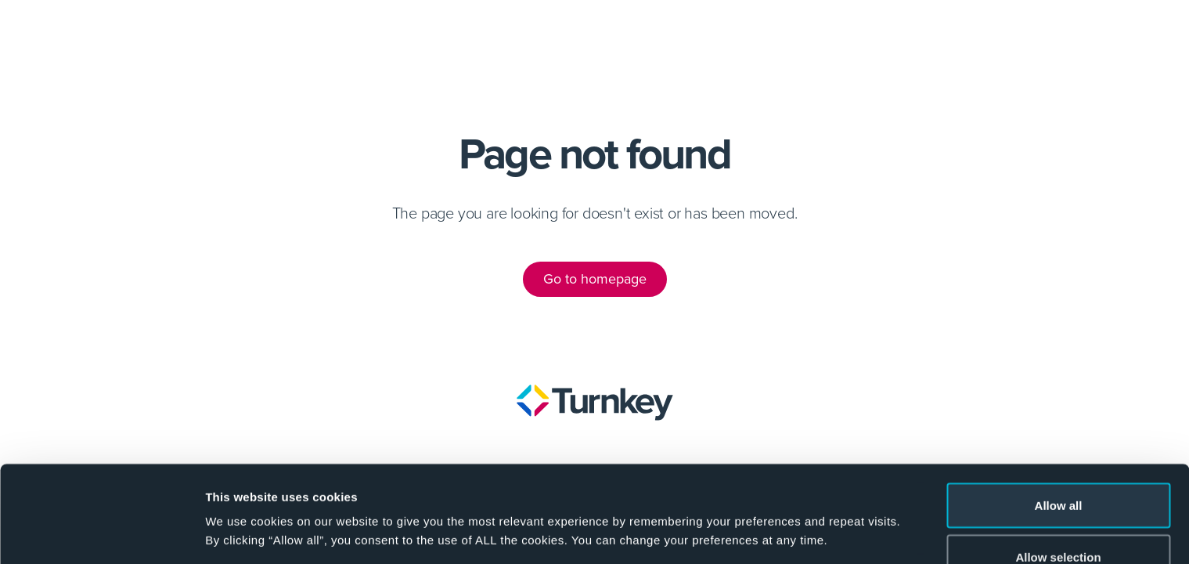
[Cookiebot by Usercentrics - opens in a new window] (101, 533)
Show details (821, 505)
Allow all (1059, 419)
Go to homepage (595, 278)
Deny (1058, 522)
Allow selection (1058, 471)
